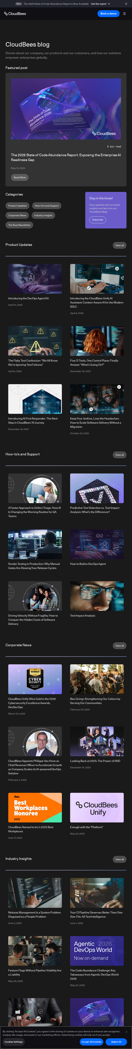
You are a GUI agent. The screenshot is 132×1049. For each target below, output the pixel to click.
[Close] (126, 1033)
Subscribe (97, 219)
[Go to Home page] (15, 13)
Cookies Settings (14, 1043)
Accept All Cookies (91, 1043)
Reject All (116, 1043)
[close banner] (127, 3)
